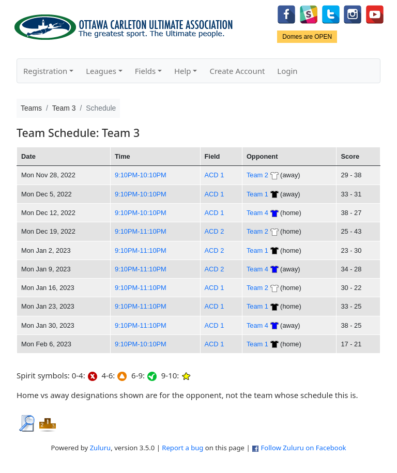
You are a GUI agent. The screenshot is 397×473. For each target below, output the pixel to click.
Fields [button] (145, 71)
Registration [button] (45, 71)
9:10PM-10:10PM (140, 175)
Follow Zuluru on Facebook (303, 447)
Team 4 (257, 213)
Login (287, 71)
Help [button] (182, 71)
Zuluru (100, 447)
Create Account (237, 71)
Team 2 (257, 175)
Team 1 (257, 194)
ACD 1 (214, 175)
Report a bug (182, 447)
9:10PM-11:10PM (140, 231)
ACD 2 (214, 231)
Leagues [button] (101, 71)
